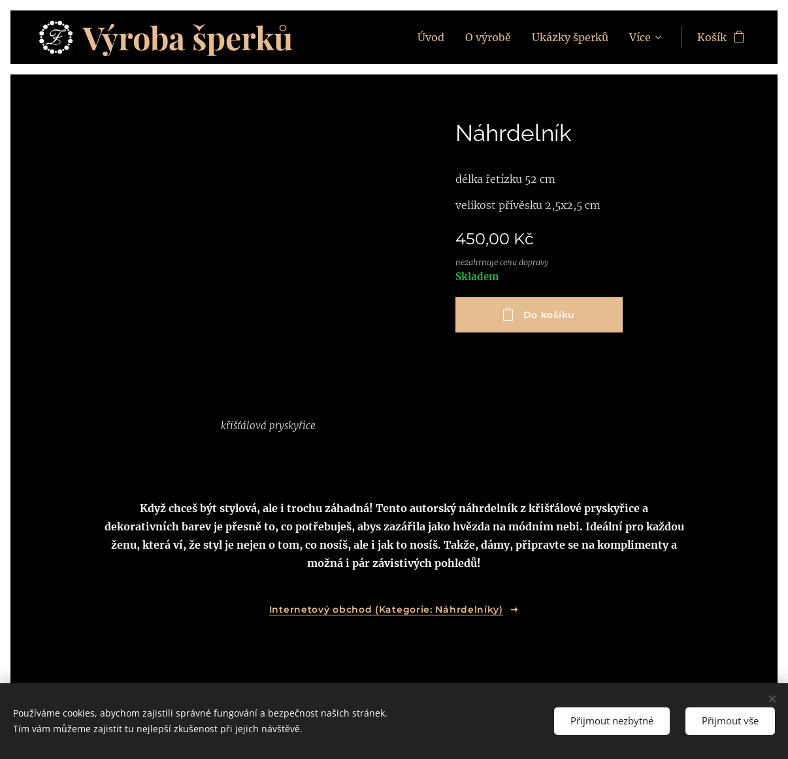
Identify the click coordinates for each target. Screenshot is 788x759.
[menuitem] (434, 37)
